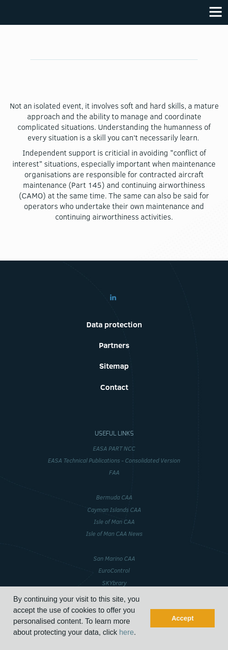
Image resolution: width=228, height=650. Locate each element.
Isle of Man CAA (114, 521)
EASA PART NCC (114, 448)
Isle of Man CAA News (114, 533)
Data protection (114, 324)
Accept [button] (182, 618)
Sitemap (114, 365)
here (126, 632)
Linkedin (113, 297)
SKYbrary (114, 583)
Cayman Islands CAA (114, 509)
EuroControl (114, 570)
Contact (114, 387)
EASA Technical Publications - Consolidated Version (114, 460)
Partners (114, 345)
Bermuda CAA (114, 497)
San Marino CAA (114, 558)
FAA (114, 472)
